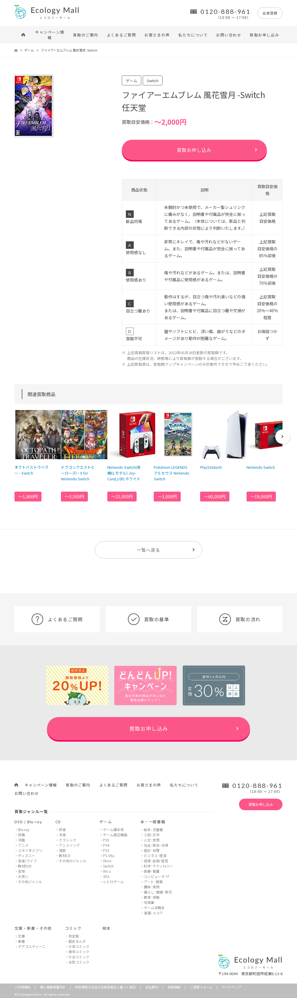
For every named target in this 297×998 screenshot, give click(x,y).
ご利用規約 (22, 987)
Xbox (107, 860)
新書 (21, 941)
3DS (106, 876)
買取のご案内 (85, 35)
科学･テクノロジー (158, 865)
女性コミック (78, 962)
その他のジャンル (72, 860)
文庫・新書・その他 (33, 928)
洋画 (21, 839)
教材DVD (25, 865)
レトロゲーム (113, 881)
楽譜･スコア (153, 912)
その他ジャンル (30, 881)
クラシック (67, 839)
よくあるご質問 (121, 35)
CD (58, 821)
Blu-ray (23, 829)
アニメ (23, 845)
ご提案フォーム (201, 987)
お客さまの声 (157, 35)
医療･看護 (152, 871)
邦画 (21, 834)
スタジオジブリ (30, 850)
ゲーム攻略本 (154, 907)
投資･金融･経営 (156, 860)
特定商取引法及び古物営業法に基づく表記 (105, 987)
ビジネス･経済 (155, 855)
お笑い (23, 876)
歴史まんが (77, 941)
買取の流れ (239, 619)
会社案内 (151, 987)
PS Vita (108, 855)
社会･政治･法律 (156, 845)
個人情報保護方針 (53, 987)
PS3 (106, 850)
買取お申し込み (264, 35)
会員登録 (270, 12)
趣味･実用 (152, 886)
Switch (108, 865)
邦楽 (62, 829)
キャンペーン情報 (49, 34)
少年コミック (78, 946)
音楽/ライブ (27, 860)
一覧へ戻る (148, 549)
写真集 (149, 902)
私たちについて (193, 35)
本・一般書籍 (152, 821)
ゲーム (29, 50)
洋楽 (62, 834)
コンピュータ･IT (156, 876)
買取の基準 (148, 619)
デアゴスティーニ (32, 946)
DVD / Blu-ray (28, 821)
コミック (73, 928)
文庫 (21, 935)
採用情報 (174, 987)
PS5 (106, 839)
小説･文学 (152, 834)
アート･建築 (153, 881)
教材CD (64, 855)
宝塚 (21, 871)
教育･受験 (152, 897)
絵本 (106, 928)
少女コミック (78, 956)
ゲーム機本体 (113, 829)
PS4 (106, 845)
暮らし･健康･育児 (158, 891)
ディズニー (26, 855)
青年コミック (78, 951)
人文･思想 (152, 839)
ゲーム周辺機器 (115, 834)
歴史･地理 (152, 850)
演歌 (62, 850)
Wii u (107, 871)
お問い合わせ (228, 35)
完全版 (73, 935)
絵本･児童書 (153, 829)
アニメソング (69, 845)
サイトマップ (231, 987)
